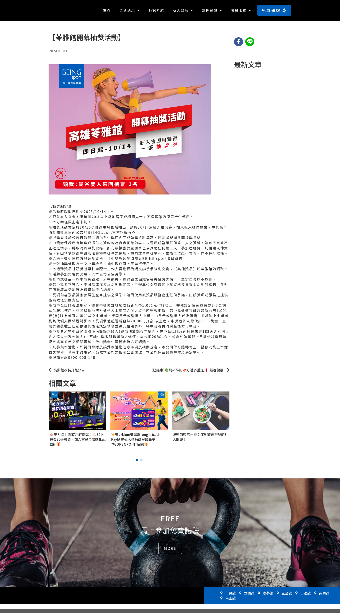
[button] (274, 12)
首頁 (107, 12)
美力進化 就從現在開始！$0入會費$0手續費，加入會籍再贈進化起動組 (78, 443)
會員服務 (241, 12)
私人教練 (183, 12)
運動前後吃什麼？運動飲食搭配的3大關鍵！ (200, 441)
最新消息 (129, 12)
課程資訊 (212, 12)
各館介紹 (156, 12)
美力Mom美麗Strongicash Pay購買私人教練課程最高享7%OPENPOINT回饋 (135, 443)
